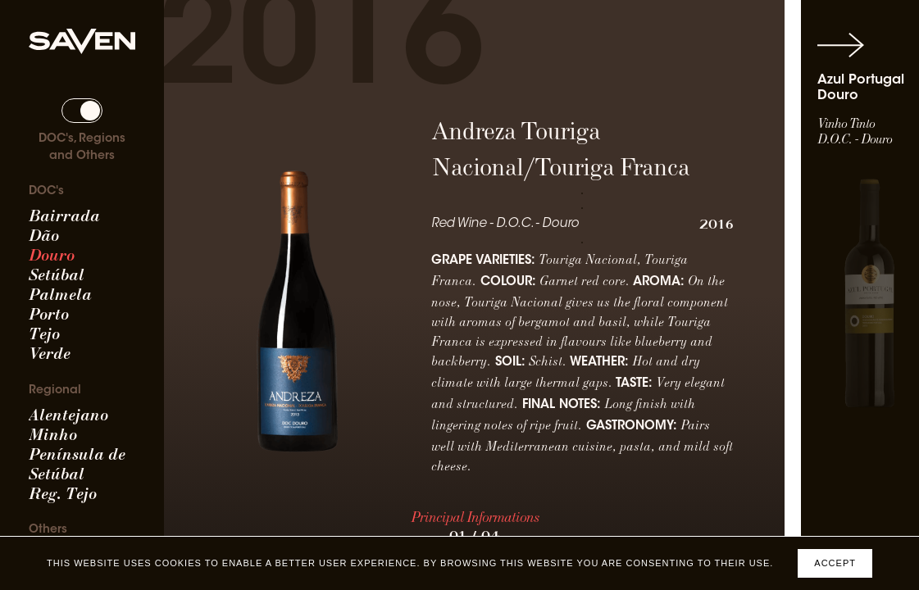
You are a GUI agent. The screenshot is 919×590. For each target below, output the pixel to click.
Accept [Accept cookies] (835, 563)
